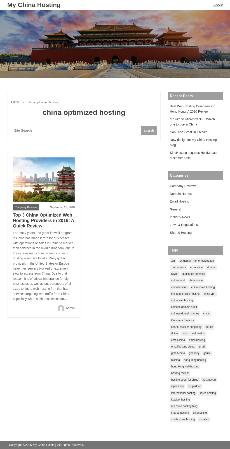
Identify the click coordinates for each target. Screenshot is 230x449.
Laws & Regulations (184, 225)
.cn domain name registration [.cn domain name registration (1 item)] (196, 260)
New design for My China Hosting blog (193, 142)
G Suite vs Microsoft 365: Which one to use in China (192, 121)
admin (66, 308)
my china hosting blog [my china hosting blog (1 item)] (184, 406)
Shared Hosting (181, 232)
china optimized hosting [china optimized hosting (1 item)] (185, 293)
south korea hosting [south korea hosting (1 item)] (183, 419)
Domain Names (181, 194)
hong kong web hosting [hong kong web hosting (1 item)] (185, 366)
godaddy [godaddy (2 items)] (194, 353)
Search (148, 131)
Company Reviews (26, 207)
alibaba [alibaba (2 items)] (211, 267)
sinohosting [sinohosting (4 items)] (200, 412)
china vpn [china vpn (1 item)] (209, 293)
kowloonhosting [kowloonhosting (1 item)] (180, 399)
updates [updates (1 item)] (204, 419)
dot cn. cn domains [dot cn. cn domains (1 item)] (193, 333)
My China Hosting (34, 4)
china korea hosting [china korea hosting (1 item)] (203, 287)
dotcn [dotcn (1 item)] (174, 333)
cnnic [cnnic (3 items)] (206, 313)
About (218, 5)
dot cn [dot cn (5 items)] (209, 326)
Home (15, 102)
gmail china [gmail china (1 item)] (178, 353)
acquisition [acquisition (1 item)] (196, 267)
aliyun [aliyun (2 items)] (174, 273)
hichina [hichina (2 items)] (175, 360)
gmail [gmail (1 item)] (202, 346)
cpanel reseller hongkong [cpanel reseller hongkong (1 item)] (186, 326)
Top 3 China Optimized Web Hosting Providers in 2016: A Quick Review (43, 220)
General (175, 209)
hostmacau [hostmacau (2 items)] (209, 379)
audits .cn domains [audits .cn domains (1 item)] (193, 273)
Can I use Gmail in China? (188, 132)
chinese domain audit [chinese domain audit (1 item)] (184, 307)
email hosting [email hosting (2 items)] (197, 340)
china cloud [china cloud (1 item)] (178, 280)
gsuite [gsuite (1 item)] (207, 353)
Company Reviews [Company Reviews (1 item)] (182, 320)
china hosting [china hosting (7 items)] (179, 287)
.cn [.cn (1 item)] (173, 260)
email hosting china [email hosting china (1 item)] (183, 346)
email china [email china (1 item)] (178, 340)
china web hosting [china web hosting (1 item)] (182, 300)
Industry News (180, 217)
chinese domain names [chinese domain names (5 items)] (185, 313)
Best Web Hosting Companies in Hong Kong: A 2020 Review (192, 108)
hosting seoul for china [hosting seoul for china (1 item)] (184, 379)
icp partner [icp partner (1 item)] (194, 386)
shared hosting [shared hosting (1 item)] (180, 412)
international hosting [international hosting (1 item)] (183, 393)
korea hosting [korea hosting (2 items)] (207, 393)
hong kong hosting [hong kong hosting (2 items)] (195, 360)
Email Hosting (179, 201)
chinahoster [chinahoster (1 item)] (196, 280)
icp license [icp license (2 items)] (177, 386)
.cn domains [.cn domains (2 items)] (178, 267)
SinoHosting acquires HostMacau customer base (193, 155)
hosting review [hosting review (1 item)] (180, 373)
